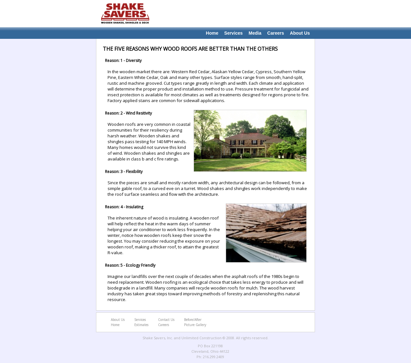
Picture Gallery (195, 325)
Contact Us (166, 319)
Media (255, 33)
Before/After (192, 319)
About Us (300, 33)
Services (233, 33)
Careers (275, 33)
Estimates (141, 325)
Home (212, 33)
